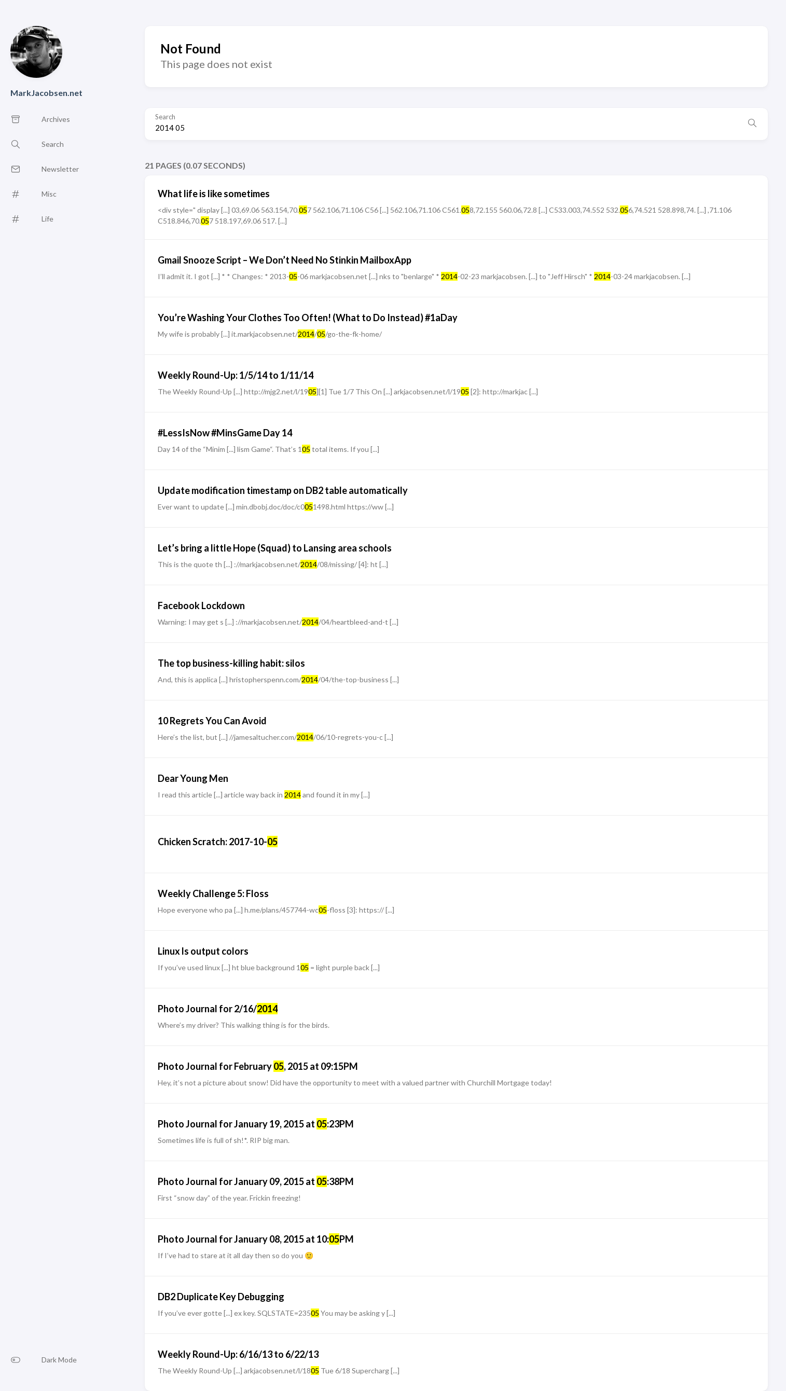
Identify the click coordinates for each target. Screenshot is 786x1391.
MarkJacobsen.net (46, 93)
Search (165, 117)
